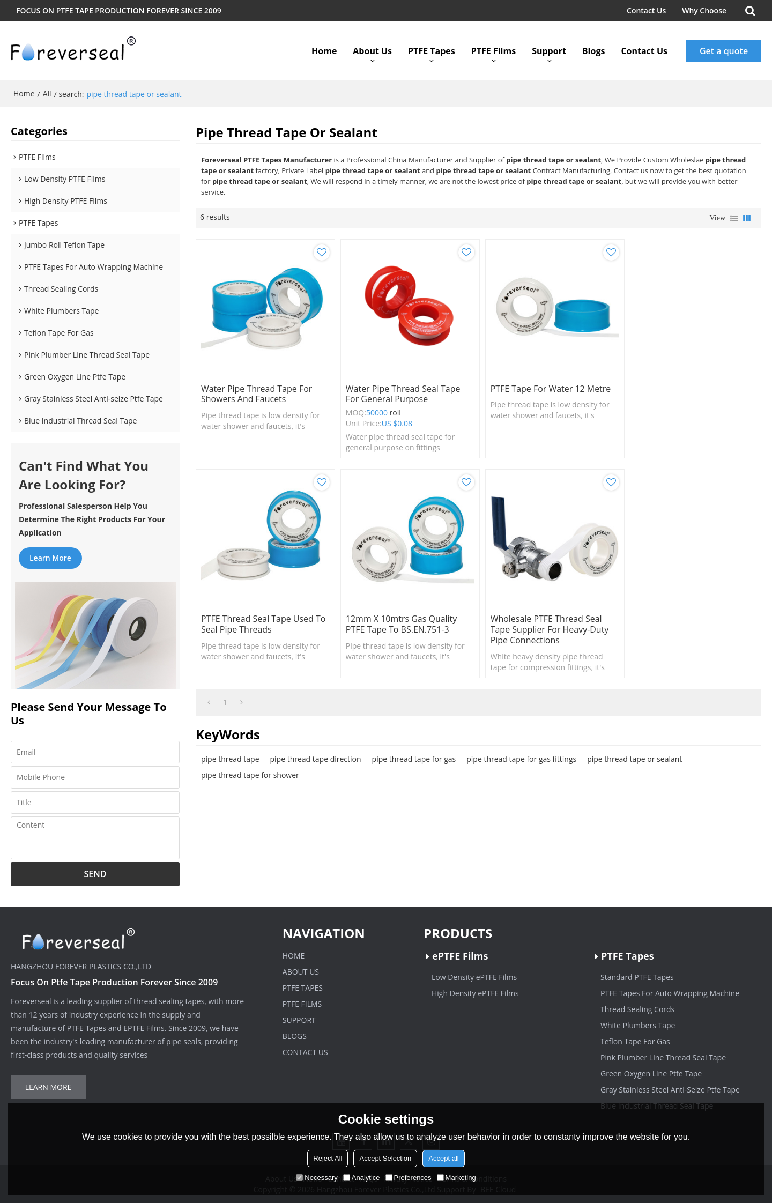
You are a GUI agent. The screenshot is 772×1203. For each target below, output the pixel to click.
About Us (372, 51)
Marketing (456, 1178)
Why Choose (704, 10)
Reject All (327, 1158)
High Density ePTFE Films (475, 993)
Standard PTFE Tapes (637, 977)
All (47, 93)
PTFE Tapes (431, 51)
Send (95, 874)
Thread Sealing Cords (637, 1009)
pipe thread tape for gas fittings (521, 755)
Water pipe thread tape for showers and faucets (257, 392)
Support (549, 51)
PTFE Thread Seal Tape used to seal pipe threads (691, 392)
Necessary (316, 1178)
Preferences (408, 1178)
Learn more (50, 558)
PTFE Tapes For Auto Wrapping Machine (669, 993)
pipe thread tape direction (315, 755)
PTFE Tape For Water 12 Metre (547, 387)
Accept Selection (385, 1158)
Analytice (361, 1178)
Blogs (593, 51)
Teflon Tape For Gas (635, 1041)
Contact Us (646, 10)
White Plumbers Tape (637, 1025)
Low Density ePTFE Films (474, 977)
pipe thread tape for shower (250, 771)
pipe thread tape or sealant (634, 755)
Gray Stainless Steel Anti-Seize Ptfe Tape (670, 1090)
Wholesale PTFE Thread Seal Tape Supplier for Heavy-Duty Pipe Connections (403, 626)
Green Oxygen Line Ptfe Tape (651, 1073)
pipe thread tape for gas (414, 755)
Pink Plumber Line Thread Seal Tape (663, 1057)
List (734, 218)
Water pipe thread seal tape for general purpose (401, 392)
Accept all (443, 1158)
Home (324, 51)
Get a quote (724, 51)
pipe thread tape (230, 755)
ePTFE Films (460, 955)
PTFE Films (493, 51)
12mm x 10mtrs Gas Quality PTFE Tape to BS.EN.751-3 (257, 621)
